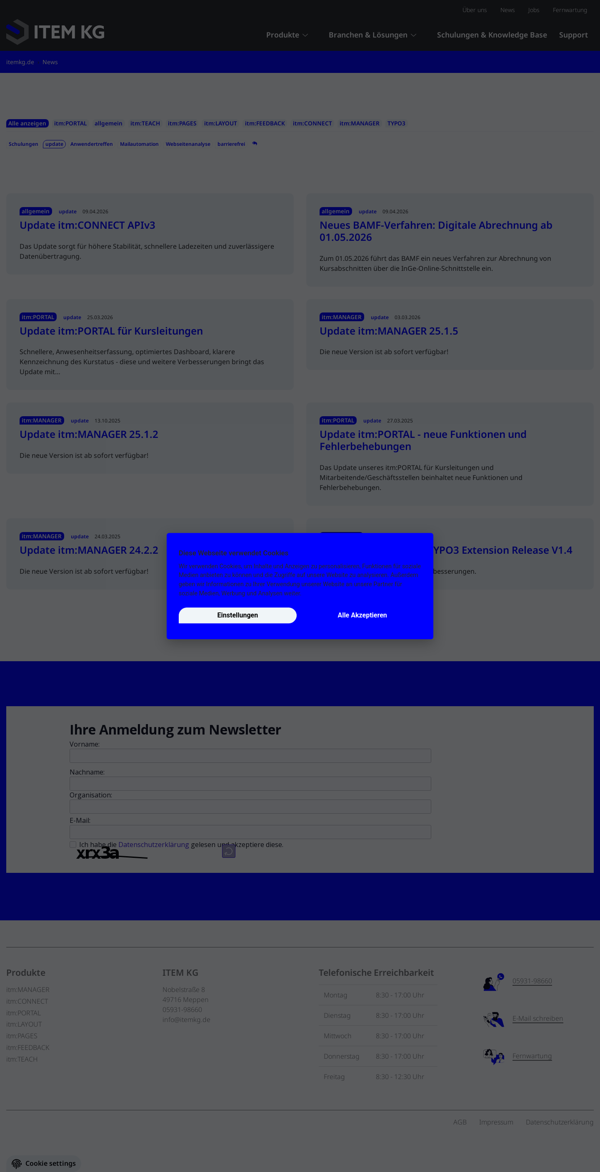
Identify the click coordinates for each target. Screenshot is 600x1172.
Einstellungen (238, 615)
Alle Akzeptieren (362, 615)
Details (312, 593)
